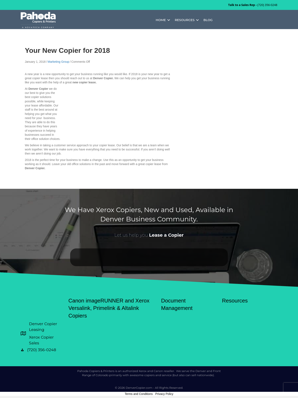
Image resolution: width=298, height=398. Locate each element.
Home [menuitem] (161, 20)
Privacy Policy (164, 394)
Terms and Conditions (139, 394)
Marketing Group (58, 61)
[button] (169, 20)
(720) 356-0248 (267, 5)
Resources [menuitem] (185, 20)
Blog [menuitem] (208, 20)
